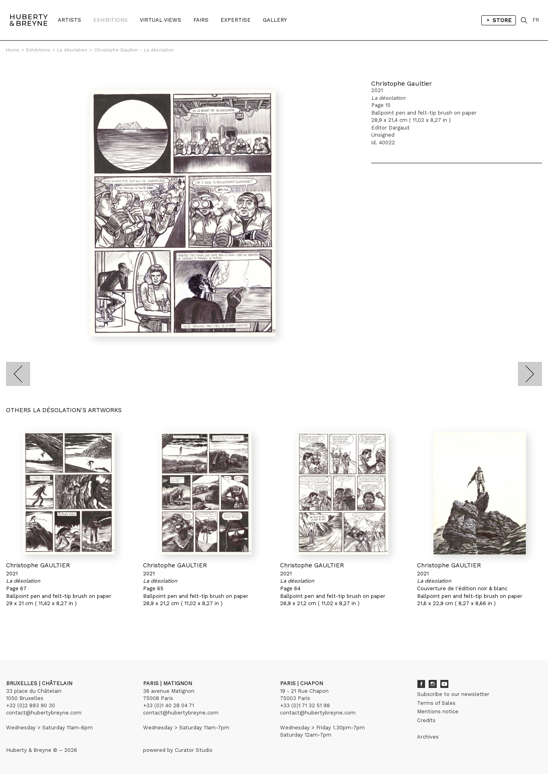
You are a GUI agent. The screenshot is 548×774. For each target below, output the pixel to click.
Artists (69, 20)
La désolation (72, 50)
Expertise (236, 20)
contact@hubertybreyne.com (44, 713)
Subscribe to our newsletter (453, 694)
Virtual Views (160, 20)
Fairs (201, 20)
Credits (426, 720)
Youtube (444, 684)
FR (535, 20)
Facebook (421, 684)
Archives (428, 737)
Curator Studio (194, 750)
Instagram (433, 684)
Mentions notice (437, 711)
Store (498, 20)
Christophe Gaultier (401, 83)
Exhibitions (110, 20)
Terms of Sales (436, 703)
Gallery (275, 20)
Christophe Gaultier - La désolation (134, 50)
